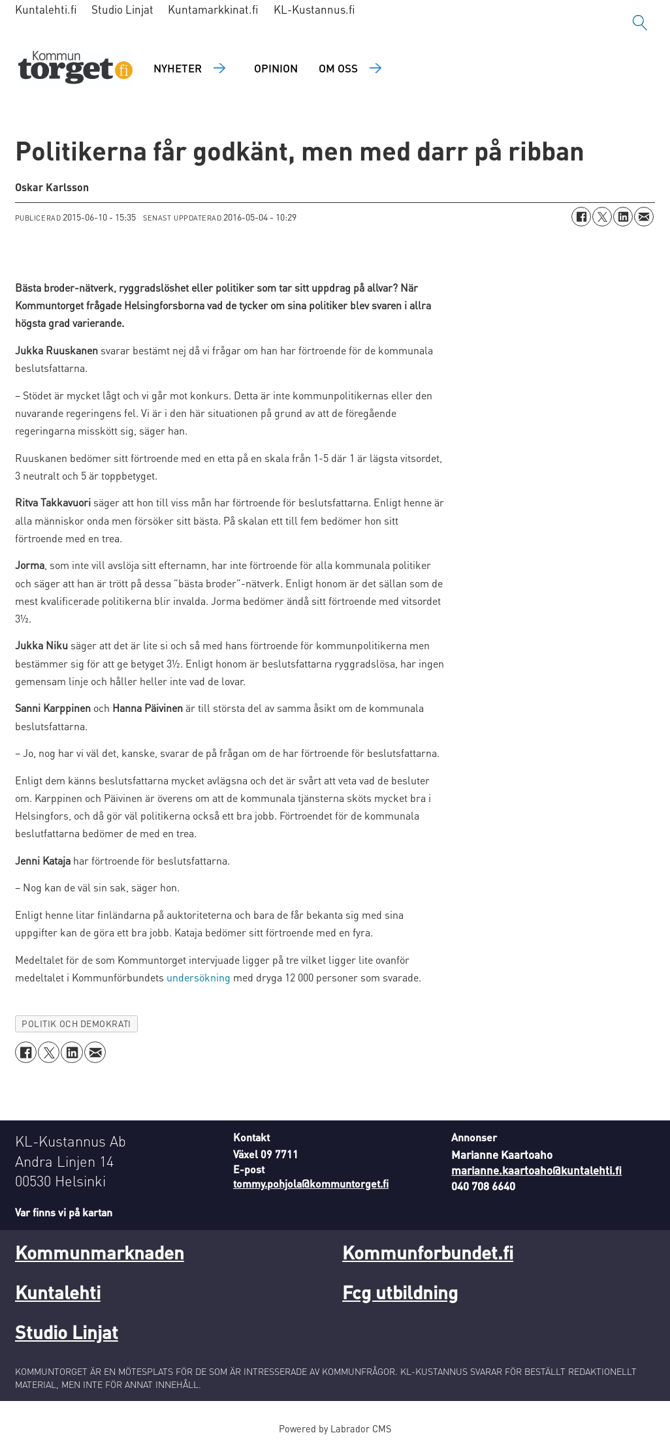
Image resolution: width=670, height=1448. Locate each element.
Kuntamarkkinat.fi (213, 9)
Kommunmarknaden (99, 1252)
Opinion (276, 68)
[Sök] (640, 23)
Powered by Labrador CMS (335, 1428)
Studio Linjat (122, 9)
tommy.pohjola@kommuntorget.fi (311, 1183)
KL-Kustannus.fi (314, 9)
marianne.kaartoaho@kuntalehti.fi (536, 1170)
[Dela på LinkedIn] (623, 216)
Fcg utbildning (400, 1292)
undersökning (199, 977)
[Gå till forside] (75, 69)
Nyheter (177, 68)
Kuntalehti (58, 1292)
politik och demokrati (76, 1023)
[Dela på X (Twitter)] (602, 216)
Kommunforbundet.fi (427, 1252)
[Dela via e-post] (644, 216)
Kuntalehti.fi (46, 9)
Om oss (338, 68)
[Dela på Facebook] (581, 216)
